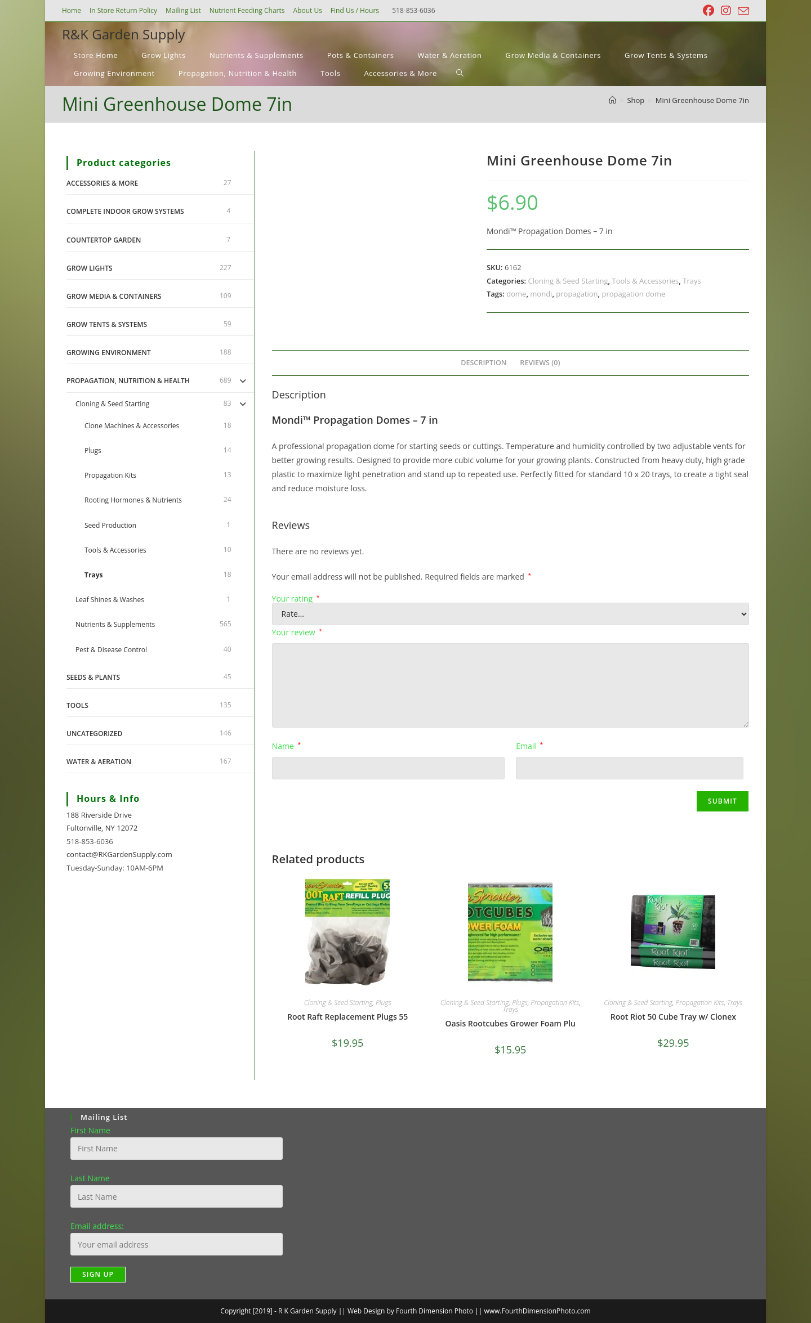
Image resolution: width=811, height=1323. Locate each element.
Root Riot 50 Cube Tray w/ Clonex (673, 1016)
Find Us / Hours (355, 10)
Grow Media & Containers (114, 296)
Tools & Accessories (645, 281)
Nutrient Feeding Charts (247, 10)
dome (516, 294)
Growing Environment (108, 352)
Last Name (90, 1178)
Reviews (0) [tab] (540, 362)
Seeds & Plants (93, 677)
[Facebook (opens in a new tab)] (708, 10)
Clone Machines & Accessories (131, 425)
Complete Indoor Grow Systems (125, 211)
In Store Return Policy (123, 10)
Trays (692, 281)
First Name (90, 1130)
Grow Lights (89, 268)
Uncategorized (94, 733)
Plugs (383, 1002)
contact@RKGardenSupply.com (119, 854)
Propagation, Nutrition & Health (128, 380)
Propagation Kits (555, 1002)
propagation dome (634, 294)
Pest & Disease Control (111, 649)
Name (286, 746)
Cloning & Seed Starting (568, 281)
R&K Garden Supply (123, 34)
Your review (297, 632)
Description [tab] (484, 362)
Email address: (97, 1226)
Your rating (296, 599)
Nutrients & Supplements (115, 624)
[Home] (612, 100)
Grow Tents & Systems (106, 324)
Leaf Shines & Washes (109, 599)
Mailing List (183, 10)
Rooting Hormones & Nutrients (133, 500)
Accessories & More (102, 183)
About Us (307, 10)
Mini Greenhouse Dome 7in (702, 100)
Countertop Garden (103, 240)
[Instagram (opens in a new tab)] (726, 10)
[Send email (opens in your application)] (741, 11)
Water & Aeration (98, 761)
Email (529, 746)
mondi (541, 294)
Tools (77, 705)
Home (71, 10)
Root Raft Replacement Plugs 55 (347, 1016)
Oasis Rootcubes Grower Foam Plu (510, 1023)
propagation (577, 294)
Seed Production (110, 525)
